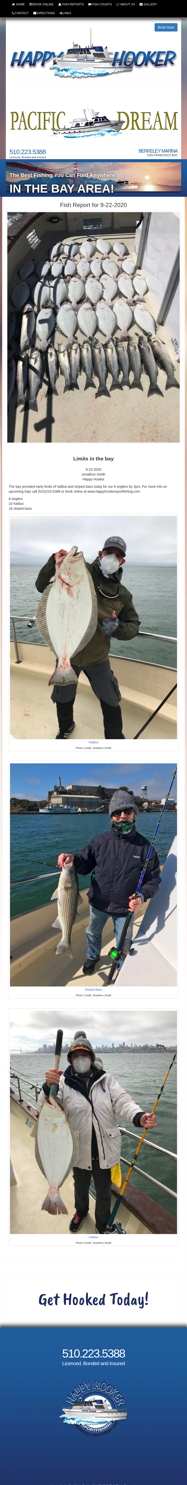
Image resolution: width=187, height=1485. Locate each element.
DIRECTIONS (44, 13)
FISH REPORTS (71, 4)
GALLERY (148, 4)
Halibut (93, 742)
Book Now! (166, 27)
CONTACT (20, 13)
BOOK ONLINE (41, 4)
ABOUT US (125, 4)
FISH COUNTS (100, 4)
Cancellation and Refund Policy (93, 1464)
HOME (18, 4)
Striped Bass (93, 989)
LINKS (65, 13)
